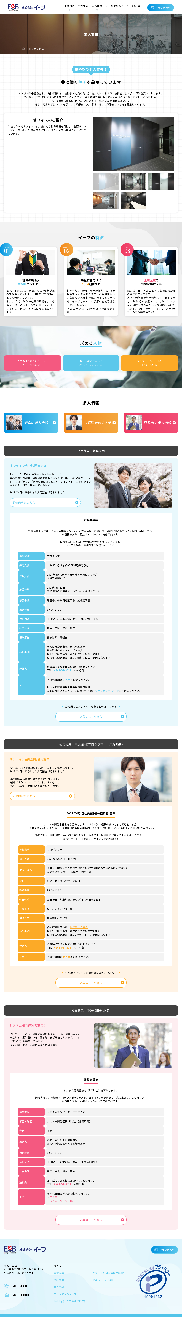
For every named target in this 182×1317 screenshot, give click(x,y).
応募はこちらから (91, 716)
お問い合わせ (163, 7)
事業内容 (69, 5)
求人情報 (97, 5)
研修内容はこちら (24, 502)
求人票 (67, 679)
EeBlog (136, 5)
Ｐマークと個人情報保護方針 (109, 1269)
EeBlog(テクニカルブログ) (69, 1297)
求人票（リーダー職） (62, 1198)
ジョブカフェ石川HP (107, 690)
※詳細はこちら (79, 926)
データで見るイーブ (117, 5)
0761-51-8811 (62, 670)
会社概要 (83, 5)
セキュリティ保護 (103, 1276)
